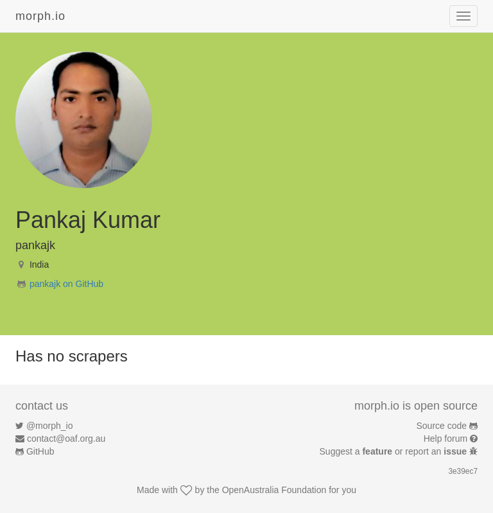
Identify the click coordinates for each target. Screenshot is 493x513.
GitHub (40, 451)
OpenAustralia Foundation (274, 490)
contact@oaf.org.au (66, 438)
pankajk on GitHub (66, 284)
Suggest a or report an (394, 451)
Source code (442, 426)
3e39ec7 (463, 471)
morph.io (40, 16)
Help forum (445, 438)
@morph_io (49, 426)
